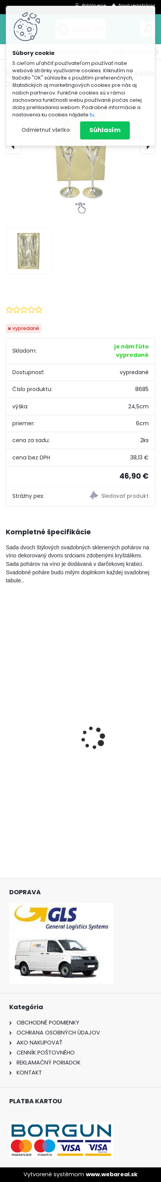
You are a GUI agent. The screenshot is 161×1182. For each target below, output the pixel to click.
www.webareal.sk (112, 1174)
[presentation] (13, 146)
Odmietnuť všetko (46, 130)
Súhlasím (105, 130)
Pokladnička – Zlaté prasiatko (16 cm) (68, 762)
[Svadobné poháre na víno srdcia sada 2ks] (80, 146)
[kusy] (38, 815)
